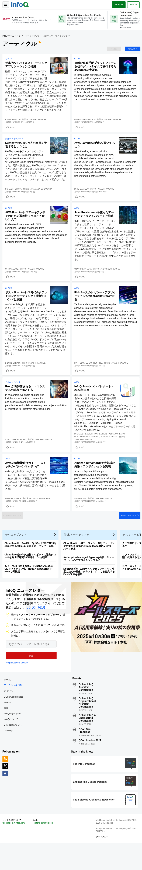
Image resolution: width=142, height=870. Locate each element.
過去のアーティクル (126, 534)
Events (8, 726)
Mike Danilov (82, 198)
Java (77, 219)
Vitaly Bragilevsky (16, 452)
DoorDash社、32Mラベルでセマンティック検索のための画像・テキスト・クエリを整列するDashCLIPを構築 (90, 593)
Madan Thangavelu (86, 125)
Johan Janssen (110, 449)
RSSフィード (41, 43)
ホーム (8, 703)
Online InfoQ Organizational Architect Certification (87, 726)
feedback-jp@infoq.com (15, 849)
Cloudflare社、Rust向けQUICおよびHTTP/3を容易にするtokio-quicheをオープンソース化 (31, 566)
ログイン (9, 715)
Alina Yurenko (118, 446)
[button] (29, 678)
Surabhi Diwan (14, 198)
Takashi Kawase (113, 125)
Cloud (78, 60)
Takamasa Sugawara (42, 198)
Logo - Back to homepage (21, 4)
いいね (13, 132)
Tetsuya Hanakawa (40, 515)
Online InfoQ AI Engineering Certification (87, 742)
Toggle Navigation (7, 4)
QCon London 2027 (90, 764)
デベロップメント (14, 394)
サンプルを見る (36, 630)
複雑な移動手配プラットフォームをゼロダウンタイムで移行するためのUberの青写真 (95, 68)
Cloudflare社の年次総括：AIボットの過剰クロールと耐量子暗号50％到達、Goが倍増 (31, 578)
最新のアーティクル (16, 534)
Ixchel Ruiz (101, 446)
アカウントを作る (14, 709)
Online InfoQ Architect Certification (86, 711)
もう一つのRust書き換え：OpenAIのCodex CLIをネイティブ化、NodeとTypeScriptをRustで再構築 (30, 590)
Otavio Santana (84, 279)
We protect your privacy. (17, 685)
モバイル (10, 60)
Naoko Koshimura (111, 279)
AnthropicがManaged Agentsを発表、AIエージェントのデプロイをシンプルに (89, 580)
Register (118, 4)
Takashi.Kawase (38, 125)
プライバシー (101, 863)
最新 (112, 49)
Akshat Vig (81, 515)
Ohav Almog (13, 279)
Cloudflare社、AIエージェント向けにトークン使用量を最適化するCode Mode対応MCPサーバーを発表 (90, 568)
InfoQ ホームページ (13, 36)
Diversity (9, 754)
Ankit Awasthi (14, 125)
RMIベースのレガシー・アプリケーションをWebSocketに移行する (94, 307)
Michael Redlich (84, 446)
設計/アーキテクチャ (15, 145)
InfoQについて (12, 743)
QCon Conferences (14, 720)
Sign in (132, 4)
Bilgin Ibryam (13, 374)
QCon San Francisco (85, 754)
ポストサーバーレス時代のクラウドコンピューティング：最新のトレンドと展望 (26, 307)
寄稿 (7, 732)
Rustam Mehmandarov (87, 449)
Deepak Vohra (14, 515)
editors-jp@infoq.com (44, 849)
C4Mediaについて (14, 748)
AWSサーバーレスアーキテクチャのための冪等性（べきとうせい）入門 (26, 226)
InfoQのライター (13, 737)
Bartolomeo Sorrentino (89, 374)
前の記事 (129, 49)
